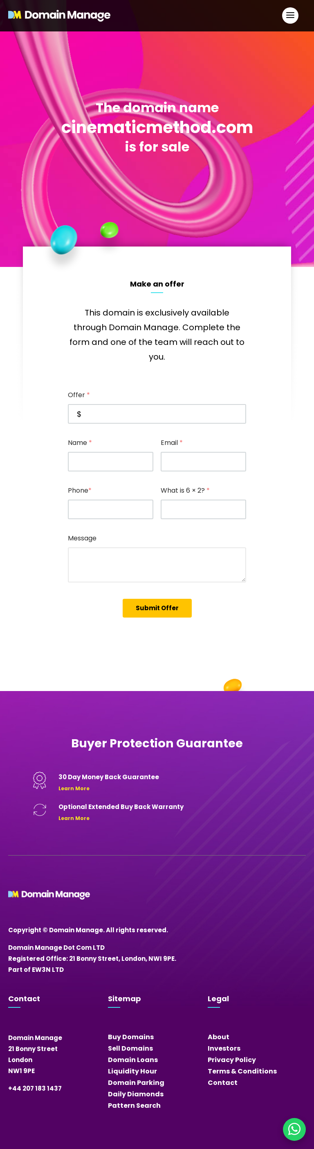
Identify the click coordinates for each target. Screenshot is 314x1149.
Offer (79, 395)
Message (82, 538)
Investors (224, 1048)
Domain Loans (133, 1060)
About (218, 1037)
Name (80, 442)
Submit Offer (157, 608)
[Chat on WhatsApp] (294, 1129)
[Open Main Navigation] (290, 15)
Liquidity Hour (132, 1071)
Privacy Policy (232, 1060)
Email (172, 442)
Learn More (74, 788)
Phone (80, 490)
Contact (223, 1082)
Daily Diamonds (136, 1094)
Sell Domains (130, 1048)
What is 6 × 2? (185, 490)
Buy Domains (131, 1037)
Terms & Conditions (242, 1071)
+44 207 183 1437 (35, 1088)
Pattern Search (134, 1105)
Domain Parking (136, 1082)
